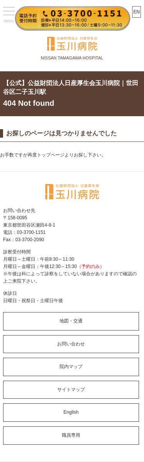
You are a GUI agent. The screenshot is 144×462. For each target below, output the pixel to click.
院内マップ (71, 366)
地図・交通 (71, 321)
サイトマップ (71, 389)
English (70, 412)
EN (136, 12)
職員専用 (71, 435)
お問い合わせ (71, 344)
